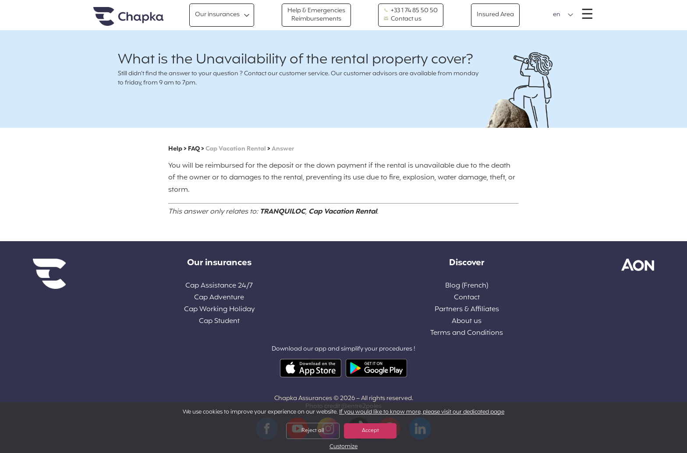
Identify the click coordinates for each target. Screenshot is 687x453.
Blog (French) (466, 286)
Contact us (402, 19)
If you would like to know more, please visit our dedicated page (421, 412)
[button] (563, 14)
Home (128, 17)
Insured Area (495, 14)
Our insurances (217, 14)
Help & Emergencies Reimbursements (316, 14)
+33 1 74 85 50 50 (411, 11)
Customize (343, 447)
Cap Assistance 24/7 (219, 286)
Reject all (312, 431)
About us (467, 321)
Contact (467, 297)
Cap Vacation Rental (235, 149)
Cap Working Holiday (219, 309)
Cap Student (219, 321)
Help (175, 149)
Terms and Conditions (466, 333)
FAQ (194, 149)
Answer (283, 149)
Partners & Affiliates (467, 309)
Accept (370, 431)
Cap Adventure (219, 297)
